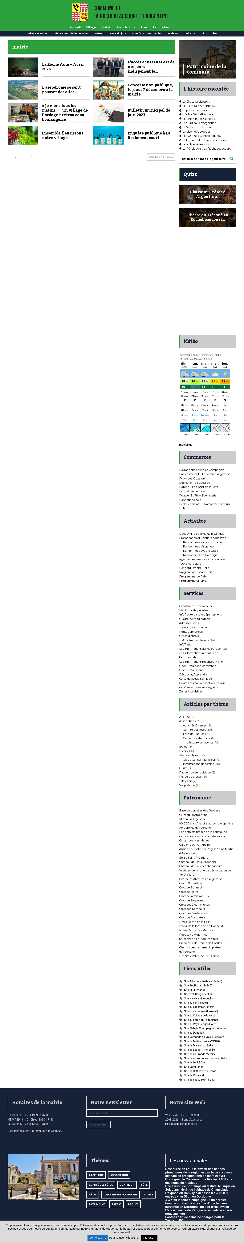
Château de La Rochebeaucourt (200, 866)
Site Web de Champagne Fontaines (205, 1028)
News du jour (117, 33)
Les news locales (189, 1160)
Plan (144, 27)
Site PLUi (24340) (194, 989)
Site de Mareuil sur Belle (198, 1045)
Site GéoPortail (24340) (198, 985)
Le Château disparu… (194, 101)
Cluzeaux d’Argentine (193, 815)
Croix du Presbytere (192, 917)
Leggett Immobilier (192, 491)
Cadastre (190, 33)
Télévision (185, 781)
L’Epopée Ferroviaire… (195, 110)
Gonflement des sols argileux (198, 687)
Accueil (75, 27)
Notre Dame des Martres (196, 930)
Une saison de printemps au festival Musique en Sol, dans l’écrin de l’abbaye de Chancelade (200, 1188)
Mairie (106, 27)
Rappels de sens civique (195, 772)
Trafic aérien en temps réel (197, 640)
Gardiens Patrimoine (196, 738)
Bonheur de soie (190, 500)
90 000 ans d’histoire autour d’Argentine (206, 823)
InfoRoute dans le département (200, 614)
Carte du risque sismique (195, 678)
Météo (99, 33)
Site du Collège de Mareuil (199, 1015)
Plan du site (209, 33)
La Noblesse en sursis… (196, 144)
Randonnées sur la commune (202, 542)
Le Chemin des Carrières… (198, 119)
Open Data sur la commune (197, 666)
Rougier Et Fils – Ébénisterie (198, 495)
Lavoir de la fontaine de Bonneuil (201, 926)
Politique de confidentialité (181, 1123)
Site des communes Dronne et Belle (205, 1058)
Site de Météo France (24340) (202, 1041)
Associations (125, 27)
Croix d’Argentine (190, 883)
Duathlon (127, 1184)
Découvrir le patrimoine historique (201, 533)
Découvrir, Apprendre (193, 674)
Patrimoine (161, 27)
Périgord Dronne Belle (194, 568)
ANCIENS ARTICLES (161, 156)
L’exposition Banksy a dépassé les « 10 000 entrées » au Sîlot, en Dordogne (196, 1194)
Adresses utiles (37, 33)
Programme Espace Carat (196, 572)
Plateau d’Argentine (192, 819)
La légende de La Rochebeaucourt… (204, 140)
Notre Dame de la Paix (194, 922)
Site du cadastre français (199, 1006)
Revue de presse (190, 776)
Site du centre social (196, 1002)
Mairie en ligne (189, 755)
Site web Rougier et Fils (198, 994)
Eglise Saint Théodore (193, 857)
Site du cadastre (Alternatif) (201, 1011)
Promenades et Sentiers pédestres (202, 538)
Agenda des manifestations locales (202, 559)
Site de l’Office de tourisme (200, 1071)
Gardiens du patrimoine (120, 1194)
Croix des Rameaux (192, 909)
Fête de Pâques (193, 734)
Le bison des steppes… (195, 131)
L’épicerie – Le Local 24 (194, 482)
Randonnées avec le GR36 (200, 550)
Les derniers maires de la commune (203, 832)
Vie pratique (187, 785)
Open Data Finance (192, 670)
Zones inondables (191, 691)
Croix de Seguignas (192, 900)
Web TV (173, 33)
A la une (184, 717)
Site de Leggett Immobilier (200, 1049)
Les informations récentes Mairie (201, 661)
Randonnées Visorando (198, 546)
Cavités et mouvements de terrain (202, 683)
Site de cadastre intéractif (199, 1079)
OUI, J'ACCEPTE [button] (98, 1238)
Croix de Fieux (188, 892)
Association (119, 1175)
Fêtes (93, 1194)
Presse (116, 1204)
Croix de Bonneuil (190, 887)
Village (91, 27)
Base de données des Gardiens (199, 810)
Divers (183, 751)
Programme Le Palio (193, 576)
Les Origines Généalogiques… (200, 136)
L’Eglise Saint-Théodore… (197, 114)
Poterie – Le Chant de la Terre (199, 487)
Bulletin (184, 746)
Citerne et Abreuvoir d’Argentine (200, 879)
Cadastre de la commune (196, 606)
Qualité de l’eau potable (195, 619)
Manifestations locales (147, 33)
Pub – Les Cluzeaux (192, 478)
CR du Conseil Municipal (199, 759)
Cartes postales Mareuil (194, 840)
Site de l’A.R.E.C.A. (195, 1062)
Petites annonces (191, 631)
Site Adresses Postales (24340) (203, 981)
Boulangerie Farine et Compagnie (201, 470)
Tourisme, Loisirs (190, 563)
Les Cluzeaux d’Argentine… (198, 123)
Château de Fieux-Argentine (198, 862)
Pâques (133, 1204)
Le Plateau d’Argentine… (197, 106)
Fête (144, 1184)
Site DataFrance (193, 1066)
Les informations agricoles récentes (203, 648)
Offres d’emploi (189, 636)
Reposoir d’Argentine (193, 934)
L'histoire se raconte (200, 742)
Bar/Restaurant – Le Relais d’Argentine (204, 474)
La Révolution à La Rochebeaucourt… (205, 148)
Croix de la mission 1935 (194, 896)
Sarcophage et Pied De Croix (198, 939)
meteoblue (185, 444)
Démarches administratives (71, 33)
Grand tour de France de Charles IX (202, 943)
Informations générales (198, 764)
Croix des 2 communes (194, 904)
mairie (148, 1194)
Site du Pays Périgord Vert (200, 1024)
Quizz (183, 768)
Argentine (96, 1175)
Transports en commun (194, 627)
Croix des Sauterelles (193, 913)
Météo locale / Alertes (193, 610)
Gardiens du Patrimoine (195, 844)
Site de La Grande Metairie (200, 1054)
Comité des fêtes (194, 729)
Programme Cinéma (193, 580)
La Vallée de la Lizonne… (196, 127)
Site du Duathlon (194, 1032)
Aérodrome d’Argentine (195, 827)
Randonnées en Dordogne (201, 555)
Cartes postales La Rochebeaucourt (203, 836)
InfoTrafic (185, 644)
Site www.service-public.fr (199, 998)
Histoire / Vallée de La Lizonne (199, 956)
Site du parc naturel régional (201, 1019)
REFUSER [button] (149, 1237)
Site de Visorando (194, 1075)
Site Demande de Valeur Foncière (204, 1036)
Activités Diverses (195, 725)
